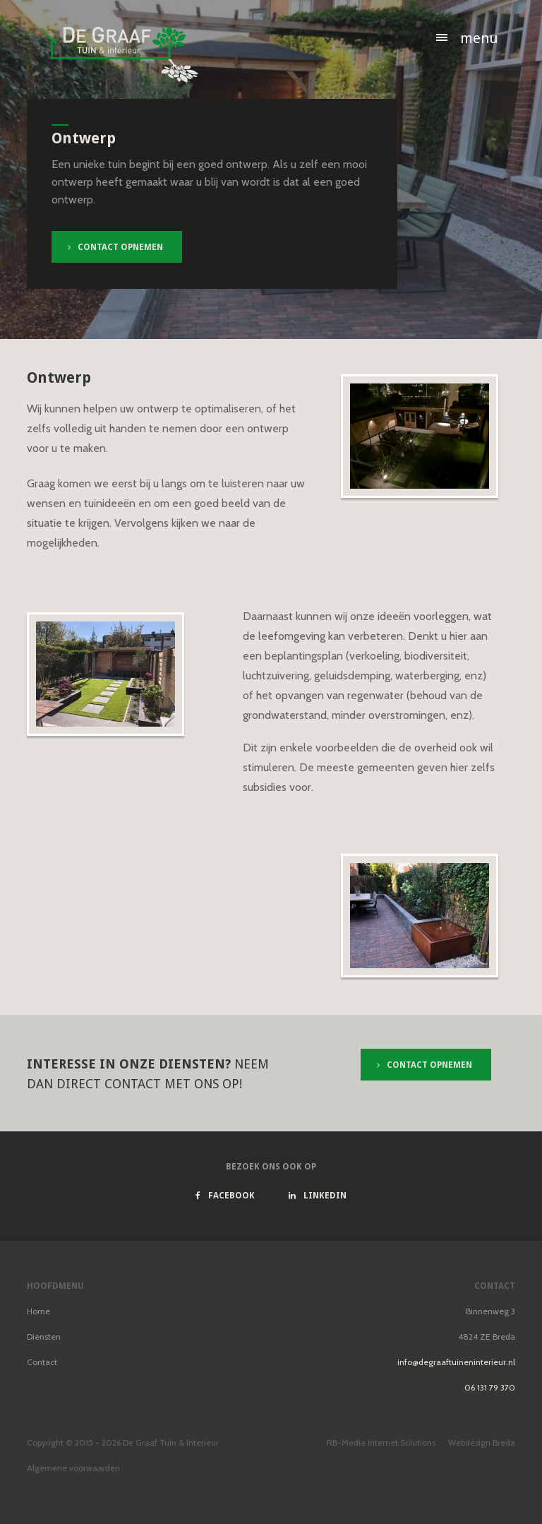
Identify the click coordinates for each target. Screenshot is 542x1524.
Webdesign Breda (481, 1442)
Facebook (225, 1196)
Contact (42, 1362)
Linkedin (318, 1196)
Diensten (44, 1336)
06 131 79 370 (489, 1387)
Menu (479, 38)
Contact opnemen (115, 247)
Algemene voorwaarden (73, 1468)
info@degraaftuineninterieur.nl (456, 1362)
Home (38, 1311)
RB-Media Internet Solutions (381, 1442)
